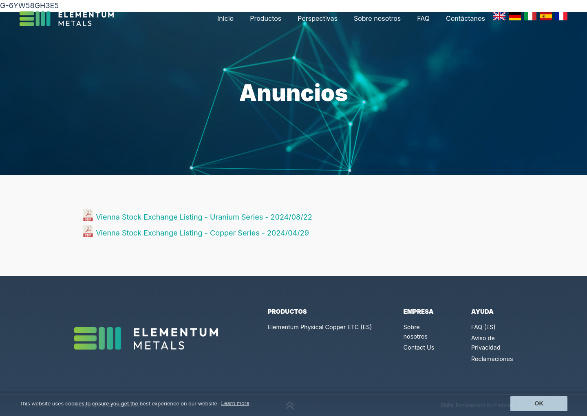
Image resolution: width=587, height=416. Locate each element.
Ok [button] (538, 403)
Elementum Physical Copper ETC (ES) (320, 327)
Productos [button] (265, 18)
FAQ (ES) (483, 327)
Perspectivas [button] (318, 18)
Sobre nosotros (377, 18)
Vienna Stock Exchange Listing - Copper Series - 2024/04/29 (202, 233)
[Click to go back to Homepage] (70, 18)
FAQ (423, 18)
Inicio (225, 18)
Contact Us (419, 347)
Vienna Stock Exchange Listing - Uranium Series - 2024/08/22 (204, 217)
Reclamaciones (492, 358)
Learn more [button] (235, 403)
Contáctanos (465, 18)
